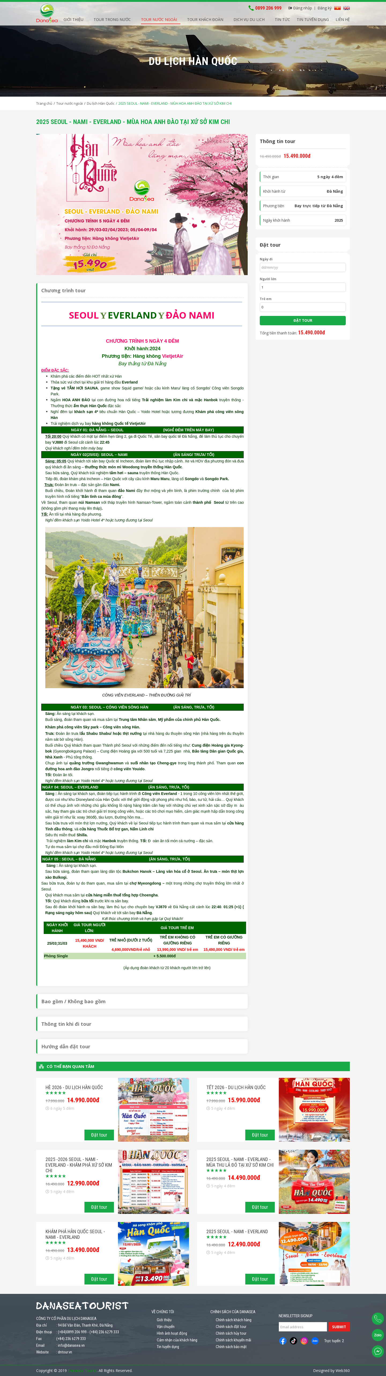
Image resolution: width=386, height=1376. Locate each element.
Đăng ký (325, 7)
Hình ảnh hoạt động (172, 1333)
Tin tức (282, 18)
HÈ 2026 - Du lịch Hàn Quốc (74, 1087)
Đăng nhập (300, 7)
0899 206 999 (268, 7)
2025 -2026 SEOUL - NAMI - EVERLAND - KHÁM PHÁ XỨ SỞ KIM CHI (79, 1164)
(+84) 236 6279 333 (104, 1332)
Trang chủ (44, 103)
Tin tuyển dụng (313, 18)
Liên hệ (343, 18)
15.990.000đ (244, 1100)
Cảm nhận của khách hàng (177, 1340)
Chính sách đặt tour (231, 1326)
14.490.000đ (244, 1177)
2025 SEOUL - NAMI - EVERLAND (237, 1231)
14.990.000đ (83, 1100)
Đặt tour (99, 1135)
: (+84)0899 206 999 (71, 1332)
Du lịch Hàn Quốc (100, 103)
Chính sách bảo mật (231, 1346)
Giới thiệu (73, 18)
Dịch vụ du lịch (249, 18)
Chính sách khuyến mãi (233, 1340)
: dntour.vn (64, 1352)
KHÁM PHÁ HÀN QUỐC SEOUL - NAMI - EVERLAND (75, 1234)
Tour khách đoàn (205, 18)
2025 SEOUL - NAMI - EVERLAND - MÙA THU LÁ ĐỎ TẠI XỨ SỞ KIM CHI (240, 1162)
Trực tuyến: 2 (334, 1340)
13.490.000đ (83, 1250)
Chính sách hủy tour (231, 1333)
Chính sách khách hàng (233, 1319)
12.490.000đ (244, 1244)
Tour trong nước (112, 18)
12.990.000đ (83, 1183)
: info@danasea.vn (70, 1345)
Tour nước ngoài (159, 18)
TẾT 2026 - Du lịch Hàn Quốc (236, 1087)
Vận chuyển (166, 1326)
